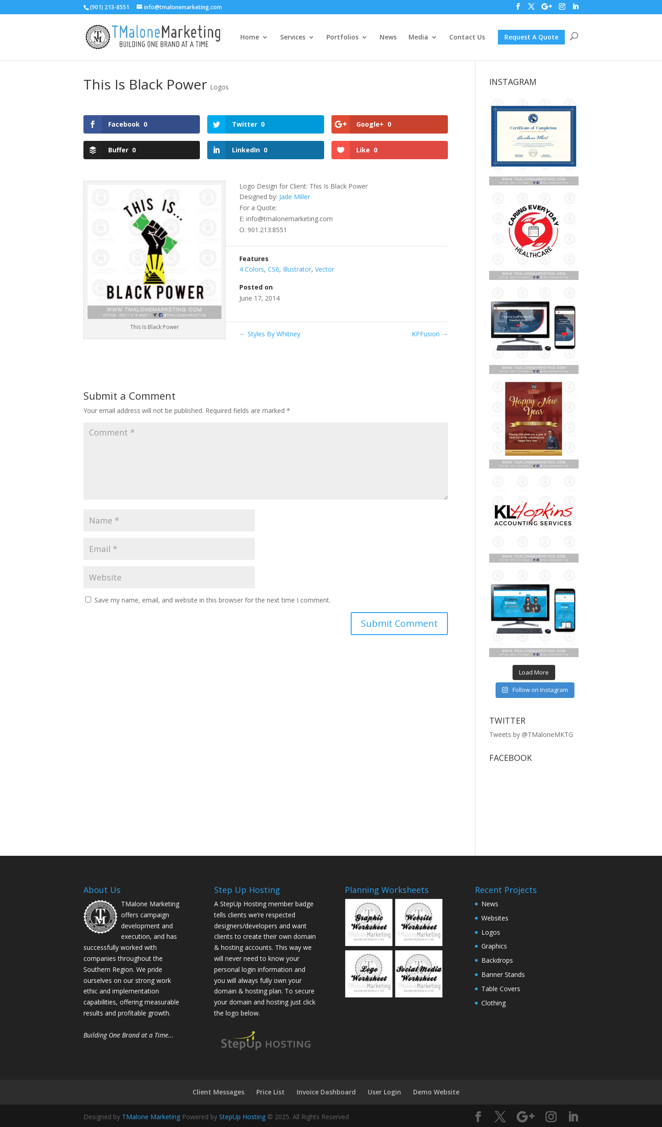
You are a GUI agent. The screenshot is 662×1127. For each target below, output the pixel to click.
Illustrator (297, 269)
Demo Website (436, 1092)
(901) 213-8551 (109, 7)
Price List (270, 1092)
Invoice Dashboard (326, 1092)
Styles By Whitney (269, 333)
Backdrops (497, 960)
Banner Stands (503, 974)
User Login (384, 1092)
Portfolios (342, 37)
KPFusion (430, 333)
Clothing (493, 1003)
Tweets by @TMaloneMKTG (531, 734)
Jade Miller (294, 196)
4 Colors (251, 269)
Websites (494, 918)
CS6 (273, 269)
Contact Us (467, 37)
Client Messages (218, 1092)
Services (292, 37)
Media (418, 37)
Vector (324, 269)
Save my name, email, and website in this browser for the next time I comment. (212, 600)
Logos (219, 87)
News (388, 37)
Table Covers (500, 988)
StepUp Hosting (242, 1116)
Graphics (494, 946)
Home (249, 37)
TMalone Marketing (151, 1116)
